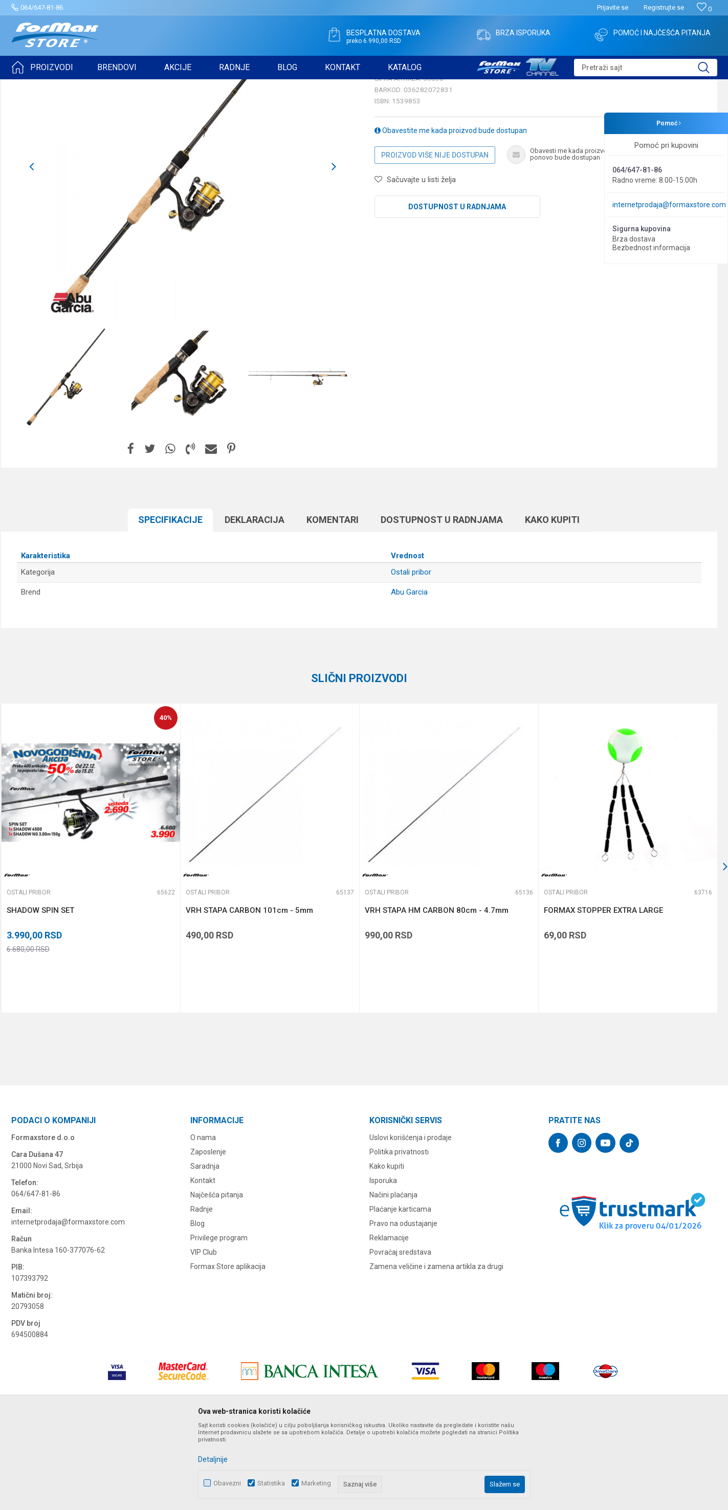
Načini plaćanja (393, 1274)
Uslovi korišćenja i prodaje (410, 1217)
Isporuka (383, 1260)
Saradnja (204, 1245)
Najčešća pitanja (216, 1274)
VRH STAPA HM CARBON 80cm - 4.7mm (437, 989)
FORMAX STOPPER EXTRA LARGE (603, 989)
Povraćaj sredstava (400, 1331)
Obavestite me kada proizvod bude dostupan (450, 210)
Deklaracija (254, 599)
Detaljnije (213, 1459)
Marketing (316, 1483)
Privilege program (219, 1317)
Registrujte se (664, 7)
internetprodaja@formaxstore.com (669, 205)
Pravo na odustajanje (403, 1303)
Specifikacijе (170, 599)
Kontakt (202, 1260)
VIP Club (203, 1331)
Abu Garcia (409, 671)
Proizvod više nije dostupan (435, 234)
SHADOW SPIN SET (40, 989)
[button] (645, 67)
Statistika (271, 1483)
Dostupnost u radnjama (457, 286)
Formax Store (30, 86)
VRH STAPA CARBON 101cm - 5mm (249, 989)
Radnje (201, 1288)
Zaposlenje (208, 1231)
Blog (197, 1303)
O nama (203, 1217)
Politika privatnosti (399, 1231)
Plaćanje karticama (400, 1288)
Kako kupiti (552, 599)
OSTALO (102, 86)
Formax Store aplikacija (228, 1346)
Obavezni (227, 1483)
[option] (68, 457)
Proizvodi (69, 86)
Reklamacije (389, 1317)
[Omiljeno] (704, 9)
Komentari (332, 599)
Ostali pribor (138, 86)
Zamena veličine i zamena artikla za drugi (436, 1346)
